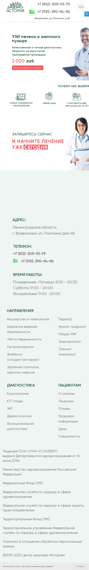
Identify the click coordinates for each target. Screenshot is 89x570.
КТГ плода (15, 401)
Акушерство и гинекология (28, 319)
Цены (62, 429)
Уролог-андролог (72, 327)
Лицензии (65, 401)
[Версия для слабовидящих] (86, 14)
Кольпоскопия (18, 394)
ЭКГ (10, 409)
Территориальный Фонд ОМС (26, 519)
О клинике (66, 394)
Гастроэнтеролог (20, 347)
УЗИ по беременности (24, 339)
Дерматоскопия (19, 416)
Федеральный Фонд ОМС (23, 483)
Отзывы (64, 409)
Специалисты (69, 436)
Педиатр (65, 319)
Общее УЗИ (67, 334)
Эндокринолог (69, 341)
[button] (81, 7)
